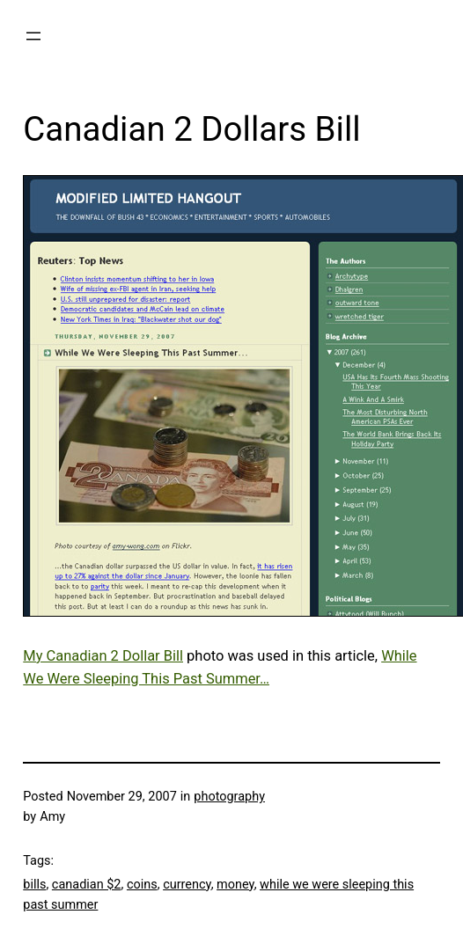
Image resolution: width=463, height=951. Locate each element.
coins (142, 884)
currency (187, 884)
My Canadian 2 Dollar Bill (103, 655)
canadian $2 (86, 884)
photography (229, 796)
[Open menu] (33, 36)
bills (34, 884)
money (235, 884)
